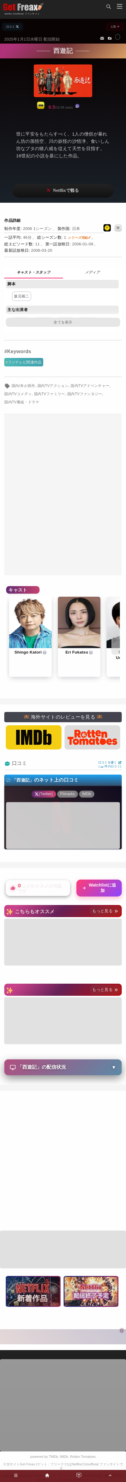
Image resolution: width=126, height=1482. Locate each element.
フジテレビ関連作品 (25, 362)
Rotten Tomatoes (83, 1456)
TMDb (53, 1456)
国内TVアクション (52, 386)
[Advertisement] (63, 494)
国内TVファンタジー (84, 394)
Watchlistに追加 (99, 888)
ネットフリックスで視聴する (62, 191)
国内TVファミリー (49, 394)
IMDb (64, 1456)
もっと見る (105, 911)
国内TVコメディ (18, 394)
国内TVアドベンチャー (90, 386)
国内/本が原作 (23, 386)
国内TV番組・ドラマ (21, 402)
